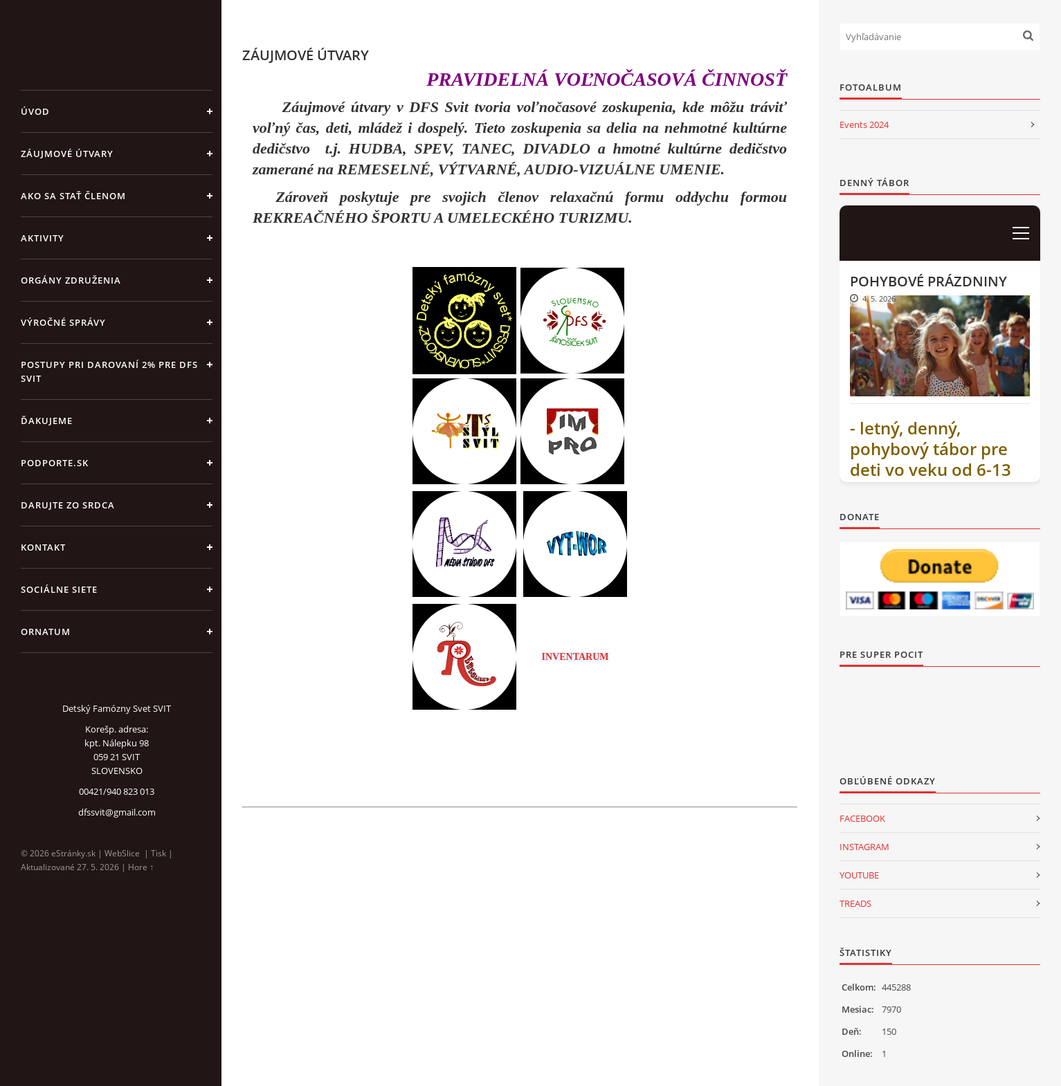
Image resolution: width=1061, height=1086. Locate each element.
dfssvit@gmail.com (117, 812)
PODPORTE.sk (55, 463)
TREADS (855, 903)
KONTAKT (43, 547)
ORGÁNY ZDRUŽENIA (71, 280)
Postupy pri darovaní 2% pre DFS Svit (109, 371)
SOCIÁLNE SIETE (59, 589)
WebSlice (122, 853)
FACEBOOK (862, 818)
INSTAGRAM (864, 846)
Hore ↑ (141, 867)
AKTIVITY (42, 238)
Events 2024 (864, 124)
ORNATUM (46, 631)
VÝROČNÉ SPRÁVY (63, 322)
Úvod (35, 111)
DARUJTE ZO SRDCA (68, 505)
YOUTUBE (859, 875)
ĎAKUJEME (47, 420)
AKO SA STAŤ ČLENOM (73, 196)
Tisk (158, 853)
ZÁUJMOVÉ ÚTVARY (67, 153)
